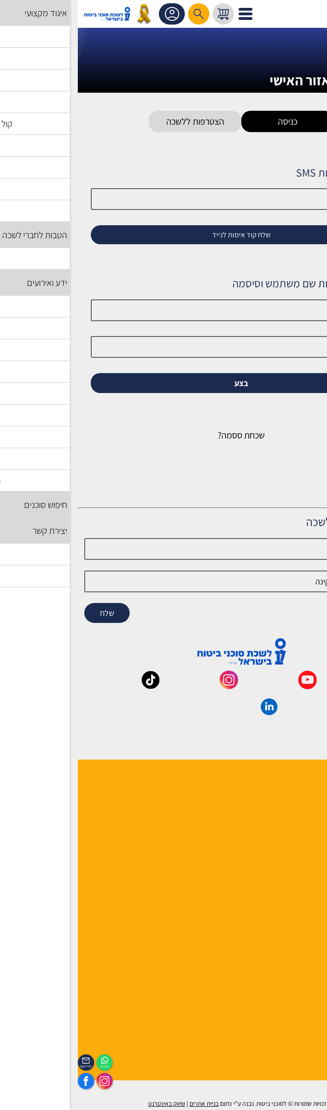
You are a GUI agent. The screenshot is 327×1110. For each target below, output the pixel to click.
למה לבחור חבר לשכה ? (287, 802)
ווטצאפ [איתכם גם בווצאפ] (26, 1066)
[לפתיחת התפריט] (168, 14)
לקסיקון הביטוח (299, 896)
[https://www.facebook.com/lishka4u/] (8, 1081)
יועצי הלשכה (303, 826)
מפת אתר (307, 932)
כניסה (210, 121)
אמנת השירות (301, 968)
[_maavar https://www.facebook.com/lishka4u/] (308, 686)
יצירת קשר (306, 839)
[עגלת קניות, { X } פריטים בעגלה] (145, 14)
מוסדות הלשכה (299, 814)
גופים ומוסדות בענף (293, 908)
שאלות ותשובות (299, 920)
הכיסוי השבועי (301, 1037)
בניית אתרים (126, 1103)
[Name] (163, 549)
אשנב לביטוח (302, 884)
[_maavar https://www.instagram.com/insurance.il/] (151, 686)
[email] (163, 581)
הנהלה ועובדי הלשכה (291, 790)
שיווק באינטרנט (88, 1103)
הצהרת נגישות (300, 956)
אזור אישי (95, 14)
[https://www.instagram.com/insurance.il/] (27, 1081)
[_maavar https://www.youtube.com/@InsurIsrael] (229, 686)
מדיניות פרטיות (299, 980)
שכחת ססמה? (163, 435)
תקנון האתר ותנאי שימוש (286, 944)
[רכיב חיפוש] (121, 14)
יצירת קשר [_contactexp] (8, 1066)
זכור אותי (292, 399)
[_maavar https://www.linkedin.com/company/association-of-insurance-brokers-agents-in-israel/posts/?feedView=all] (191, 712)
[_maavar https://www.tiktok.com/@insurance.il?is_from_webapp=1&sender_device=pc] (72, 686)
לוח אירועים (304, 1025)
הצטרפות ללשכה (117, 121)
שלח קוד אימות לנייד (163, 235)
